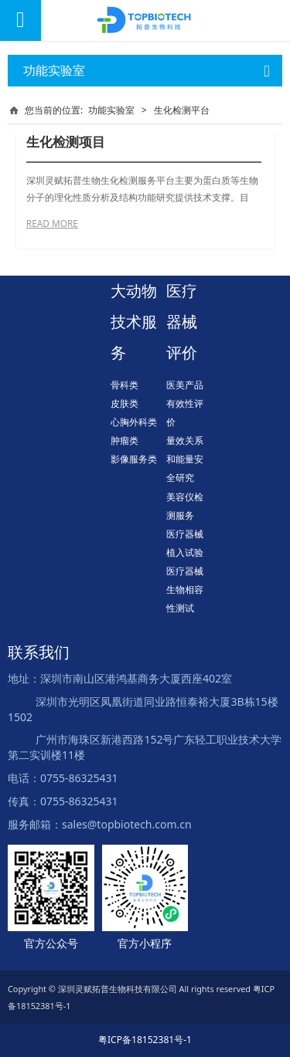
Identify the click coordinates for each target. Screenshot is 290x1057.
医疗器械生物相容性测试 (184, 589)
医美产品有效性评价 (184, 403)
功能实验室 (111, 110)
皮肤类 (124, 403)
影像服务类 (134, 459)
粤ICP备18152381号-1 (145, 1039)
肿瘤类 (124, 440)
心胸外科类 (134, 422)
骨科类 (124, 384)
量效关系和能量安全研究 (184, 459)
